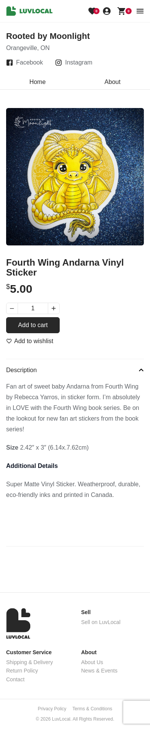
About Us (92, 662)
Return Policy (22, 671)
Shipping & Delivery (29, 662)
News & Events (99, 671)
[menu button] (140, 11)
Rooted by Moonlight (48, 36)
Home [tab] (37, 82)
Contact (15, 679)
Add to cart (32, 325)
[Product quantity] (33, 308)
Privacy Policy (52, 708)
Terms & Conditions (92, 708)
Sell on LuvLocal (101, 622)
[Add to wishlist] (29, 341)
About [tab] (112, 82)
